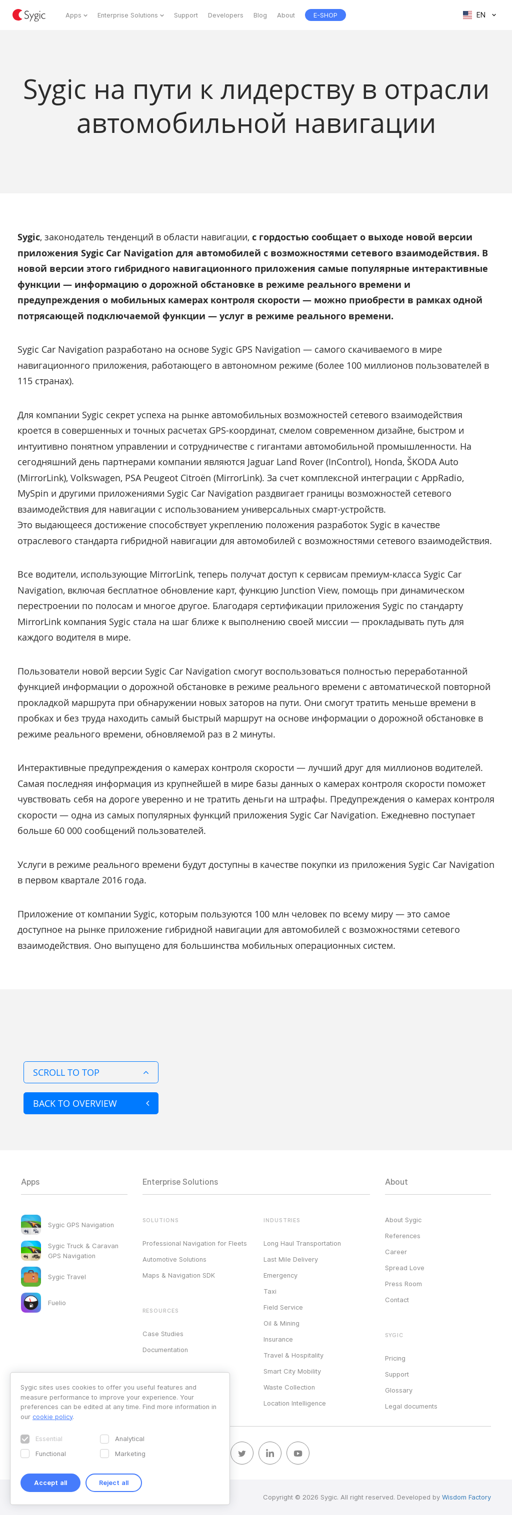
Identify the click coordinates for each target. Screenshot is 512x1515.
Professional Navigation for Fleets (194, 1243)
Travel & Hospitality (294, 1355)
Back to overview (91, 1103)
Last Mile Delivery (291, 1259)
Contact (397, 1300)
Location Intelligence (295, 1403)
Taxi (270, 1291)
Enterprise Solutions (128, 15)
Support (186, 15)
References (402, 1236)
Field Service (283, 1307)
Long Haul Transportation (302, 1243)
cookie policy (52, 1417)
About (286, 15)
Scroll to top (91, 1072)
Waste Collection (289, 1387)
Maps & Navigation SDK (178, 1275)
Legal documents (411, 1406)
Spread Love (404, 1268)
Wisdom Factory (466, 1497)
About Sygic (403, 1220)
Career (396, 1252)
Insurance (278, 1339)
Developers (226, 15)
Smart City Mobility (292, 1371)
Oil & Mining (282, 1323)
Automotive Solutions (174, 1259)
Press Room (403, 1284)
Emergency (281, 1275)
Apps (74, 15)
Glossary (398, 1390)
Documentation (165, 1350)
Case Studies (163, 1334)
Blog (260, 15)
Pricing (395, 1358)
